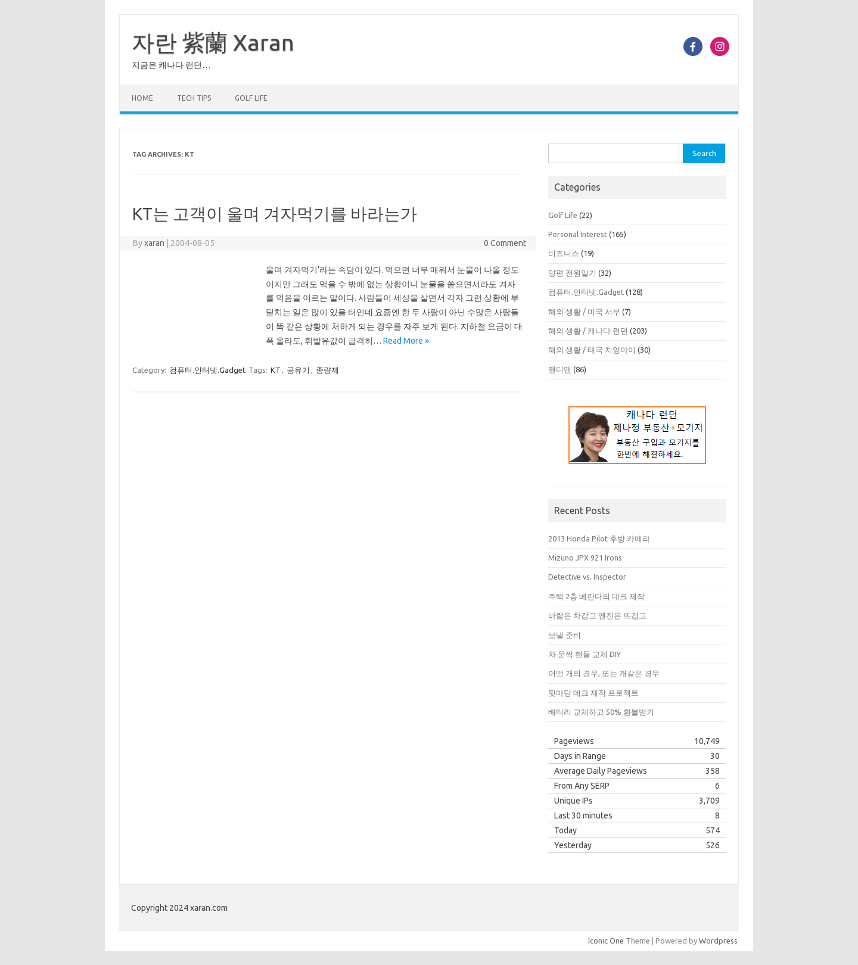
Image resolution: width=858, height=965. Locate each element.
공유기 (298, 370)
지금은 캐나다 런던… (171, 65)
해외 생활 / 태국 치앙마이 (592, 349)
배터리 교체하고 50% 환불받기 (601, 712)
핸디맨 (559, 369)
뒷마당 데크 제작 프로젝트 (593, 693)
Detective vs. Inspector (587, 576)
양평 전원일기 (572, 273)
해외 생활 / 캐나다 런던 (588, 330)
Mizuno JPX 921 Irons (585, 557)
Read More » (406, 340)
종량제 (327, 370)
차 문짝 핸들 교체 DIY (584, 654)
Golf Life (251, 98)
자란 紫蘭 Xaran (213, 42)
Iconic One (606, 940)
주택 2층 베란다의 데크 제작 (596, 596)
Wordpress (718, 940)
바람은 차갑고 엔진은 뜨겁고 (597, 615)
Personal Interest (577, 234)
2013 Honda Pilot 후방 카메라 (599, 538)
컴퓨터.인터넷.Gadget (207, 370)
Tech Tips (194, 98)
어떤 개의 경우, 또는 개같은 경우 (604, 673)
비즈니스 (563, 253)
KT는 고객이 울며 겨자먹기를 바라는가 (274, 213)
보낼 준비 (564, 635)
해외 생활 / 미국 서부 (584, 311)
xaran (154, 243)
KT (276, 370)
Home (142, 98)
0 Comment (505, 243)
